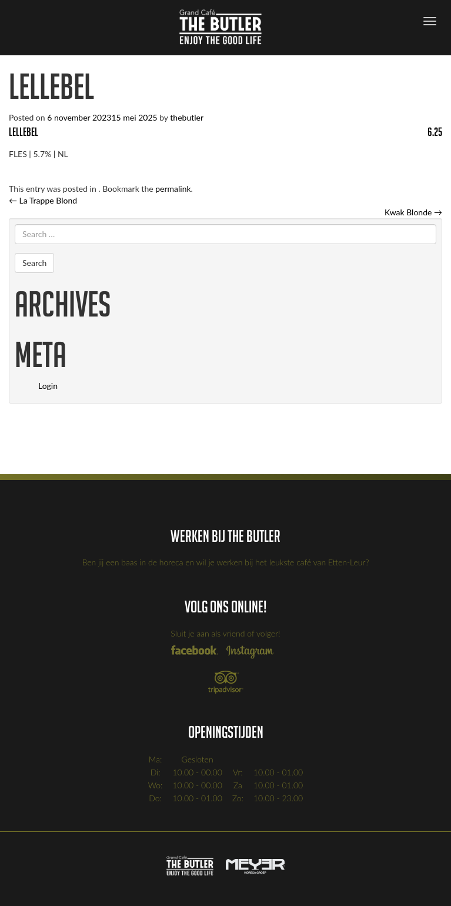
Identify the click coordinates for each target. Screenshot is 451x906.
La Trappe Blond (43, 200)
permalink (173, 189)
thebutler (186, 117)
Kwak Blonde (413, 212)
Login (48, 386)
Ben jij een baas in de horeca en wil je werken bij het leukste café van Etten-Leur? (225, 562)
